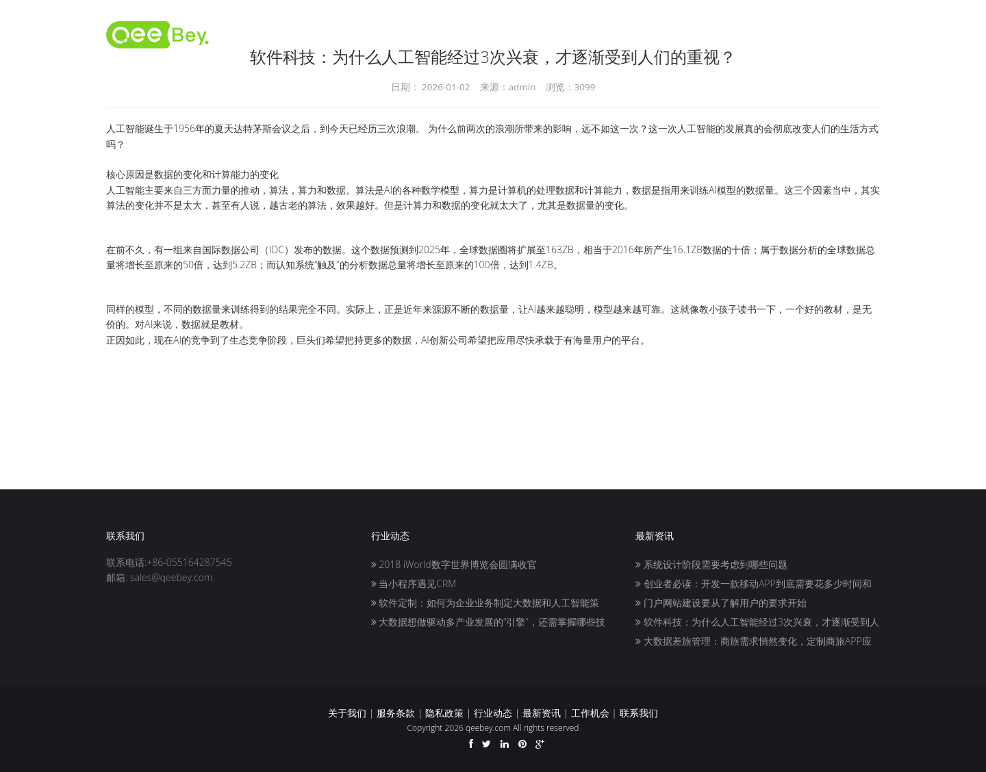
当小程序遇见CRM (414, 583)
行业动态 (493, 712)
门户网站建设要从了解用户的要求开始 (721, 602)
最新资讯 (541, 712)
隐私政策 (444, 712)
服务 (778, 34)
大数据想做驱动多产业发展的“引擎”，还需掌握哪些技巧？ (488, 622)
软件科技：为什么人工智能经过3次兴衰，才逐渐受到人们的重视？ (757, 622)
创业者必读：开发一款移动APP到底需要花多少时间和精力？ (753, 584)
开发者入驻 (518, 34)
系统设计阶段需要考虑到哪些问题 (711, 564)
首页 (460, 34)
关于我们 (726, 34)
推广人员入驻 (593, 34)
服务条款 (396, 712)
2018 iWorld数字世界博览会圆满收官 (454, 564)
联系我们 (830, 34)
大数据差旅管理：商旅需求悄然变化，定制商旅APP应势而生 (753, 641)
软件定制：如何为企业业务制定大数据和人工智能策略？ (485, 603)
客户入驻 (665, 34)
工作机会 (590, 712)
